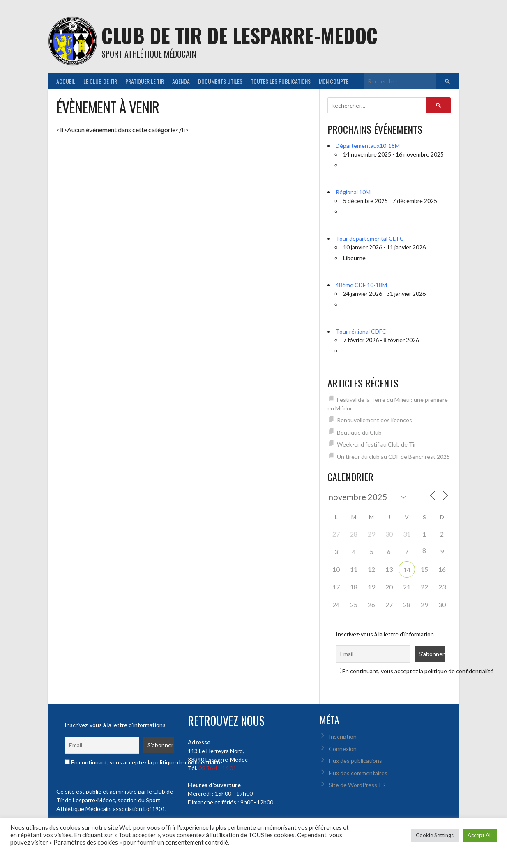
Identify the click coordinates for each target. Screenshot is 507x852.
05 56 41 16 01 (217, 767)
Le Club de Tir (100, 81)
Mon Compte (333, 81)
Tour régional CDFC (361, 331)
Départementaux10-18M (368, 145)
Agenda (181, 81)
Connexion (343, 748)
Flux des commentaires (358, 772)
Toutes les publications (281, 81)
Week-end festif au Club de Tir (376, 444)
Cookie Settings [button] (435, 835)
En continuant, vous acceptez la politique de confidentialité (414, 671)
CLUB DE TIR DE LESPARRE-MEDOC (239, 35)
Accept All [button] (480, 835)
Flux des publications (355, 760)
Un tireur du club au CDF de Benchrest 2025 (393, 456)
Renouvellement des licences (374, 420)
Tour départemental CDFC (370, 238)
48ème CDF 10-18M (361, 284)
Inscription (343, 736)
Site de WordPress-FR (357, 784)
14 (406, 569)
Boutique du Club (359, 432)
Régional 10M (353, 192)
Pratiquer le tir (144, 81)
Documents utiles (220, 81)
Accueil (65, 81)
